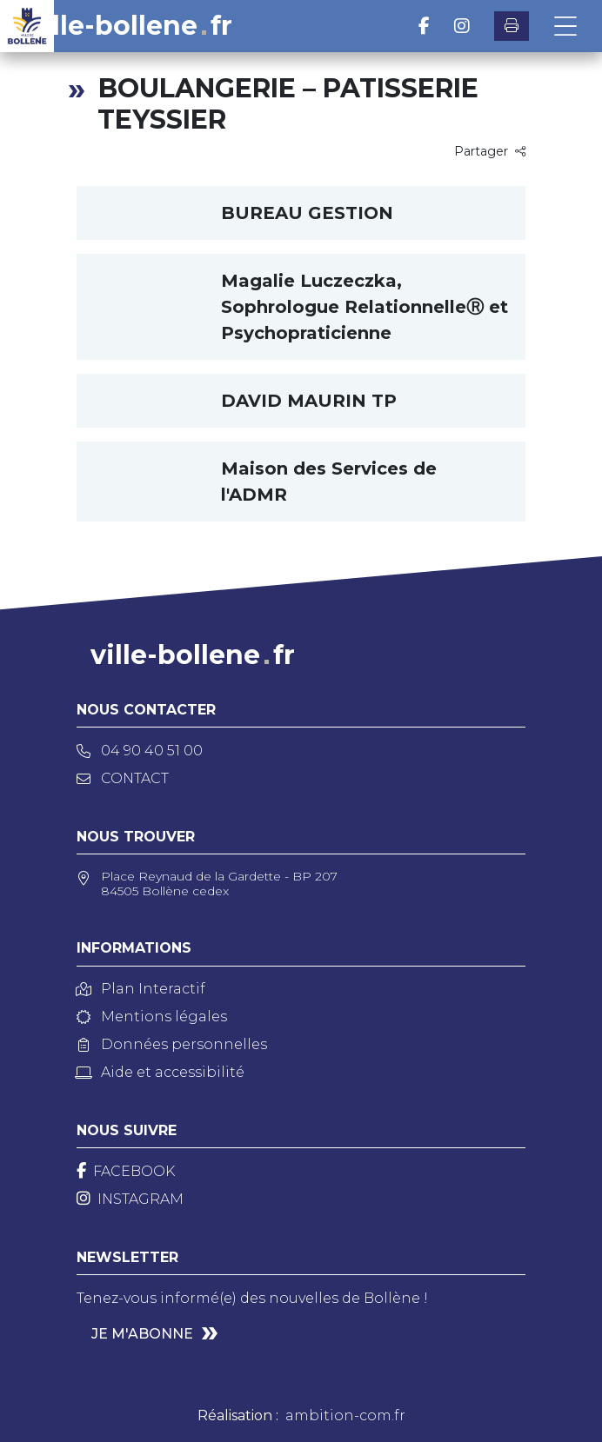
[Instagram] (130, 1199)
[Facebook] (126, 1171)
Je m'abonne (142, 1334)
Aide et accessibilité (160, 1072)
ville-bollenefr (130, 26)
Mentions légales (152, 1016)
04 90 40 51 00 (140, 750)
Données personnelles (172, 1044)
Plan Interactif (141, 988)
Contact (123, 778)
